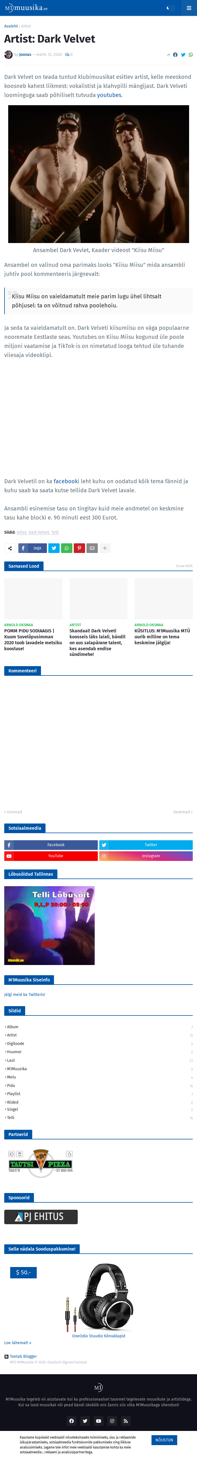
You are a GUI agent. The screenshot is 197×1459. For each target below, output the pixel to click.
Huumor (100, 1052)
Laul (100, 1061)
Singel (100, 1110)
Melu (100, 1078)
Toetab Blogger (20, 1356)
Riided (100, 1102)
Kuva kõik (184, 566)
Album (100, 1028)
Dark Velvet (39, 533)
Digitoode (100, 1044)
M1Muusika (100, 1069)
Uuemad (14, 812)
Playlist (100, 1094)
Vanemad (181, 812)
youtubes (109, 95)
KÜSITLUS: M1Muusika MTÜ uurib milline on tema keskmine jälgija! (162, 636)
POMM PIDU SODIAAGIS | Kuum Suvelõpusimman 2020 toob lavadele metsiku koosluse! (33, 639)
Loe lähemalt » (17, 1342)
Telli (55, 533)
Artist (26, 26)
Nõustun (164, 1440)
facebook (66, 481)
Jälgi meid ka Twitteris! (24, 994)
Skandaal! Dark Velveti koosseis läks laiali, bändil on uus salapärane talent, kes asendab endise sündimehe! (97, 642)
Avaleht (11, 26)
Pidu (100, 1086)
